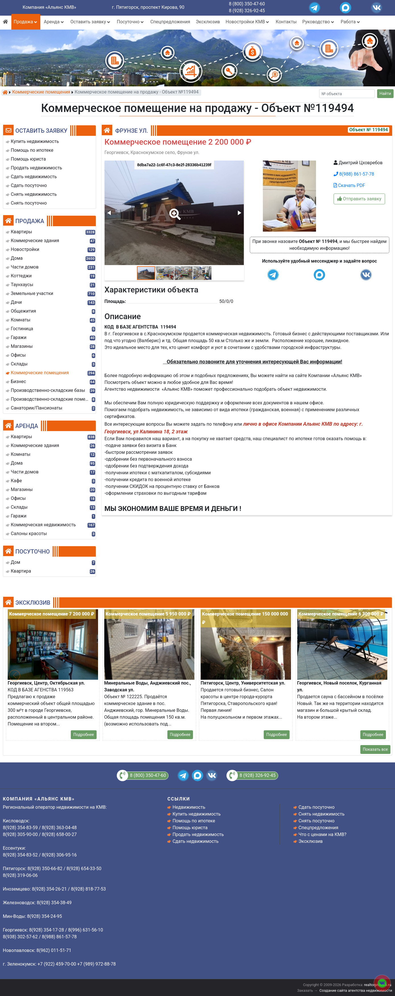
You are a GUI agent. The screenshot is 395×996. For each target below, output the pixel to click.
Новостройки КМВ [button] (248, 21)
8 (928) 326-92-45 (247, 10)
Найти (385, 93)
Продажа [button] (26, 21)
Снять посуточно (317, 821)
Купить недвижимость (196, 814)
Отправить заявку (359, 198)
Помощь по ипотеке (193, 821)
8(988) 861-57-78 (354, 174)
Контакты (286, 21)
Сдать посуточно (317, 807)
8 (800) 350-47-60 (247, 4)
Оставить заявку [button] (90, 21)
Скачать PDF (349, 185)
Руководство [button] (318, 21)
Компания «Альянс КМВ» (49, 7)
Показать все (375, 749)
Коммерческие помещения (41, 92)
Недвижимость (188, 807)
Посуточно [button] (131, 21)
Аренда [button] (54, 21)
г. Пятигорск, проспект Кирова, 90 (148, 7)
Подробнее (83, 734)
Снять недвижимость (322, 814)
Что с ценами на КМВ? (322, 834)
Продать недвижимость (198, 834)
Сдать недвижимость (195, 841)
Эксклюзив (208, 21)
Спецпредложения (170, 21)
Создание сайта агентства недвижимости (355, 990)
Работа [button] (351, 21)
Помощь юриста (189, 827)
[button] (173, 210)
